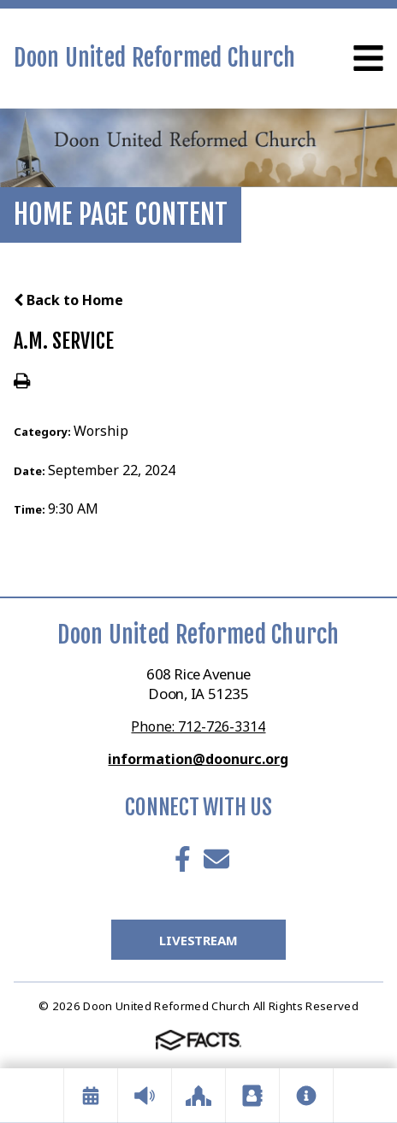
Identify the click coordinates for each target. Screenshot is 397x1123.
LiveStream (198, 940)
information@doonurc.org (198, 759)
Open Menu (368, 58)
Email (216, 859)
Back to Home (68, 300)
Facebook (183, 859)
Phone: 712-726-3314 (198, 726)
